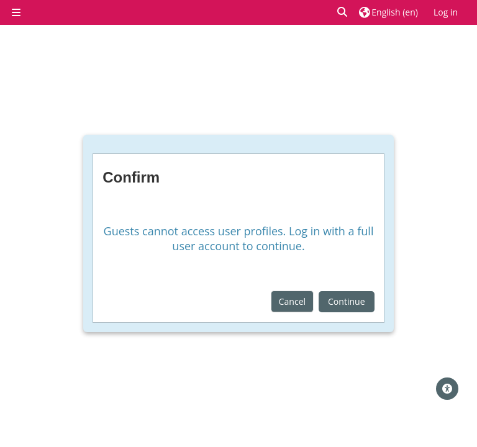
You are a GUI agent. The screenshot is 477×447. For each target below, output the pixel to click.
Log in (446, 12)
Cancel (292, 301)
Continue (346, 301)
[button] (343, 12)
